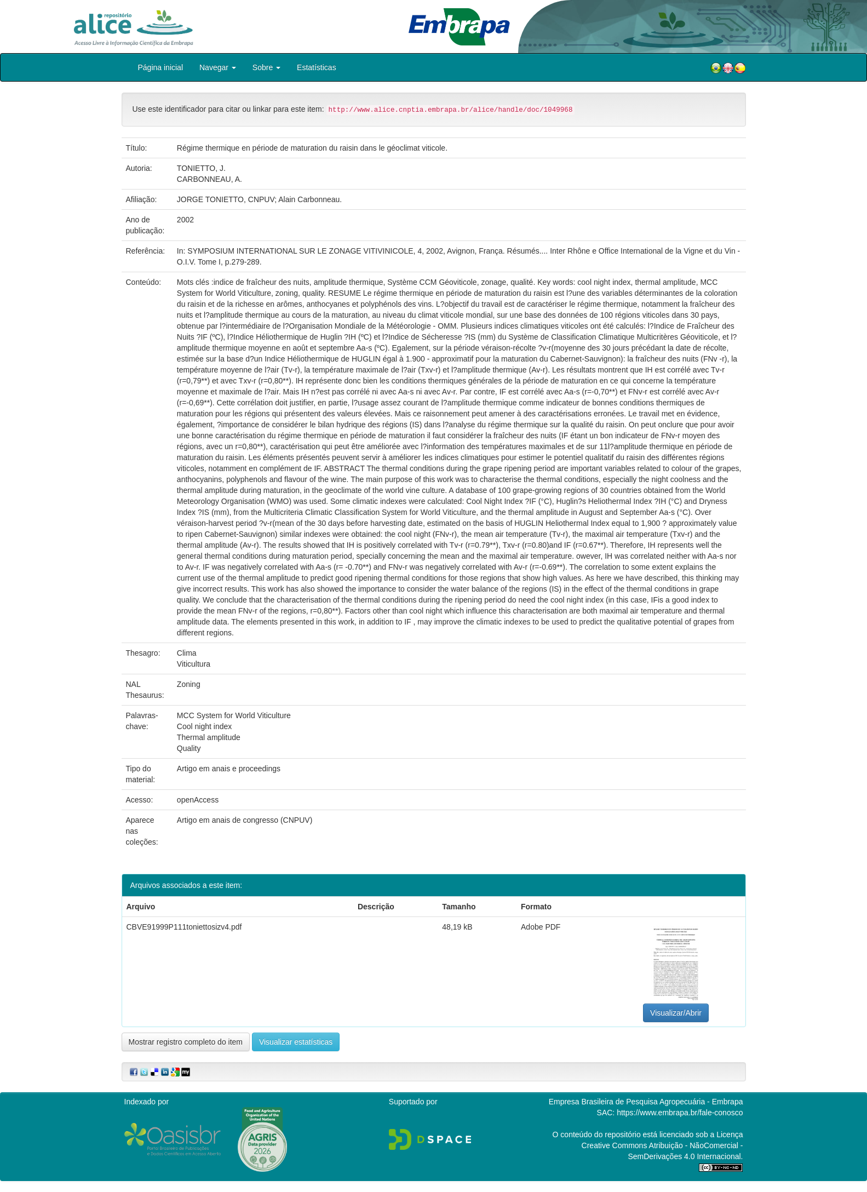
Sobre (266, 67)
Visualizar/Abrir (676, 1012)
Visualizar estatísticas (295, 1042)
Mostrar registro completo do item (186, 1042)
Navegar (217, 67)
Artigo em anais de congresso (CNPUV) (244, 820)
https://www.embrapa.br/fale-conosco (680, 1112)
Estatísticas (316, 67)
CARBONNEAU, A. (209, 179)
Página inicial (160, 67)
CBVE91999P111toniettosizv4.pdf (184, 926)
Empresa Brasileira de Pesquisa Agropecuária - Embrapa (646, 1101)
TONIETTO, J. (201, 168)
